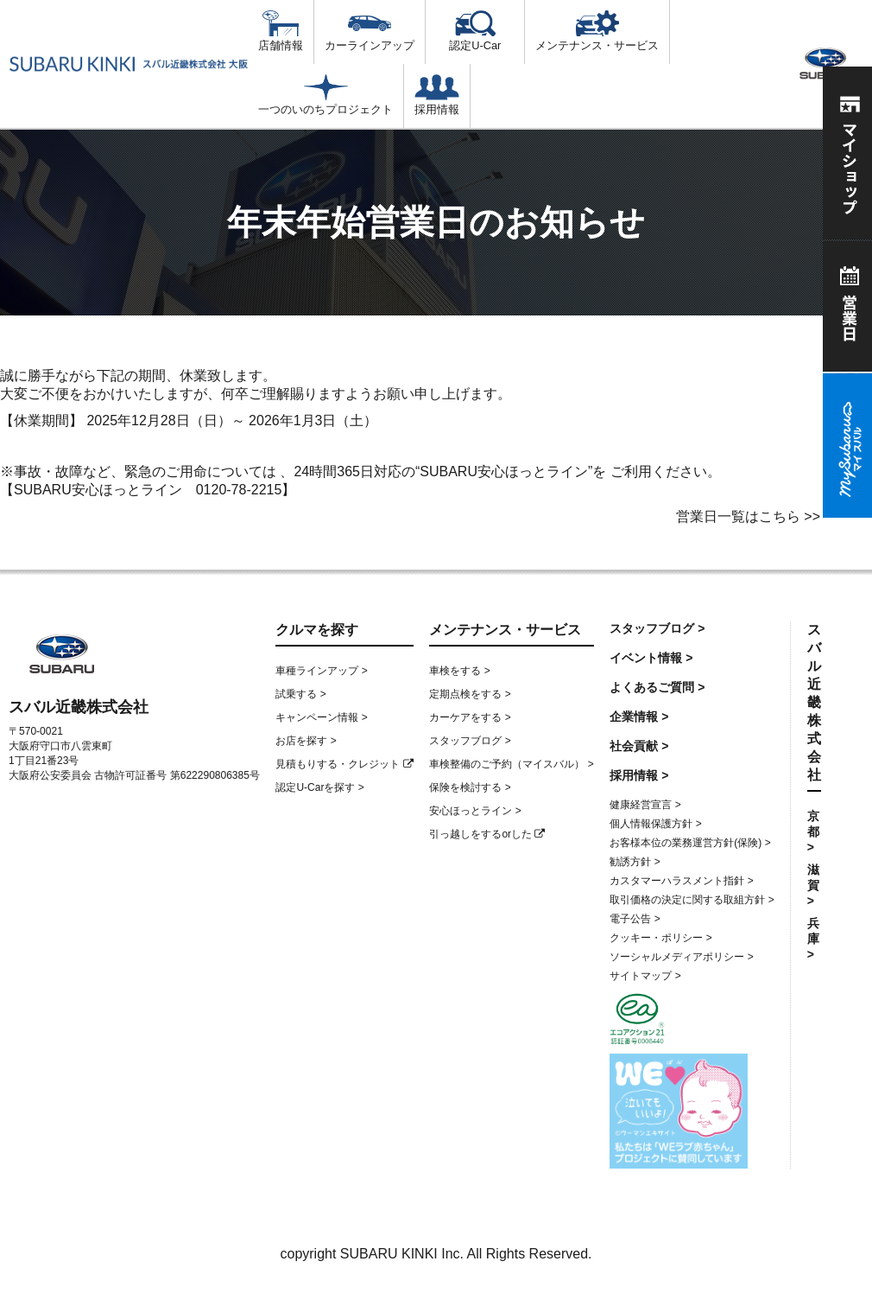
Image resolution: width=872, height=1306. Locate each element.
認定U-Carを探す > (319, 787)
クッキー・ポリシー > (660, 938)
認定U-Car (475, 31)
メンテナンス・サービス (597, 31)
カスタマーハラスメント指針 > (681, 881)
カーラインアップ (369, 31)
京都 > (813, 831)
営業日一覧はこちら (738, 516)
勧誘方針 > (635, 862)
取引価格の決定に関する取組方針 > (692, 900)
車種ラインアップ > (321, 671)
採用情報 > (639, 775)
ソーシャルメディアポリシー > (681, 957)
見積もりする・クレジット (344, 764)
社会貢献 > (639, 746)
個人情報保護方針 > (655, 824)
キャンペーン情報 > (321, 717)
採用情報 (436, 95)
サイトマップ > (645, 976)
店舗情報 (280, 31)
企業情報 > (639, 716)
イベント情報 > (651, 658)
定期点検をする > (469, 694)
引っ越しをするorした (487, 834)
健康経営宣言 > (645, 805)
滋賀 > (813, 885)
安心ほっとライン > (475, 811)
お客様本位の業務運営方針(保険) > (690, 843)
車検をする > (459, 671)
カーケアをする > (469, 717)
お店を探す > (305, 741)
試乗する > (300, 694)
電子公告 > (635, 919)
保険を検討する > (469, 787)
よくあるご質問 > (657, 687)
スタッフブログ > (469, 741)
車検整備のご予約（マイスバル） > (511, 764)
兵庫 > (813, 938)
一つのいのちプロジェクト (325, 95)
